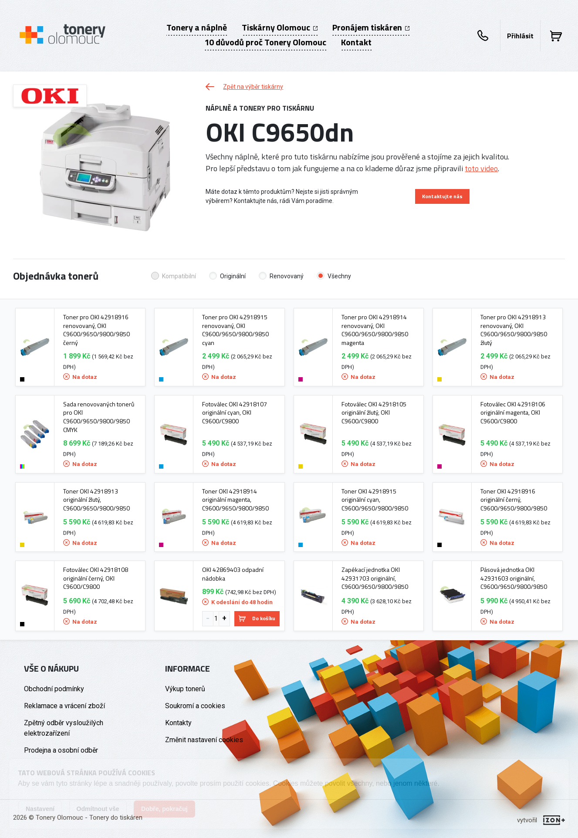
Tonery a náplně (196, 27)
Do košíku (257, 618)
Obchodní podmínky (54, 689)
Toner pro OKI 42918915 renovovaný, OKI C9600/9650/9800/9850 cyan (235, 330)
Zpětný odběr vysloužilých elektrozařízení (63, 728)
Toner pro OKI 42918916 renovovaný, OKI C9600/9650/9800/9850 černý (96, 330)
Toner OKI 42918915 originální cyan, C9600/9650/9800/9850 (374, 500)
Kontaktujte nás (442, 196)
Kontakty (178, 723)
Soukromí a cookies (195, 706)
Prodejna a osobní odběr (61, 750)
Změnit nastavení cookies (204, 740)
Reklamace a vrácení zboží (64, 706)
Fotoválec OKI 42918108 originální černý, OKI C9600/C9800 (95, 578)
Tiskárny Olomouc (280, 27)
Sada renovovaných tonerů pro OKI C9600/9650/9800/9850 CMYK (98, 417)
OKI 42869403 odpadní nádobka (233, 573)
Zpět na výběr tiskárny (244, 86)
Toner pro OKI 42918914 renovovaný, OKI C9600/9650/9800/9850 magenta (374, 330)
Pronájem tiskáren (370, 27)
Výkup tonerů (185, 689)
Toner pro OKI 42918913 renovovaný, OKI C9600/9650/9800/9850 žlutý (513, 330)
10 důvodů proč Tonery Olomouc (265, 42)
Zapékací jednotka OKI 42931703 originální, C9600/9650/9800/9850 (374, 578)
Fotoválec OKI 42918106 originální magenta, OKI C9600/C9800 (512, 413)
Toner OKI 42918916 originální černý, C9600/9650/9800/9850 (513, 500)
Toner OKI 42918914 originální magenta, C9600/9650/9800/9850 (235, 500)
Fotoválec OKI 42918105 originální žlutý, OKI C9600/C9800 (373, 413)
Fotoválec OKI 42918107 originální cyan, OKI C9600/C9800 (234, 413)
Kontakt (356, 42)
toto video (481, 168)
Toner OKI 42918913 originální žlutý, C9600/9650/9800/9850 (96, 500)
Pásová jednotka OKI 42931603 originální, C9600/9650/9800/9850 (513, 578)
